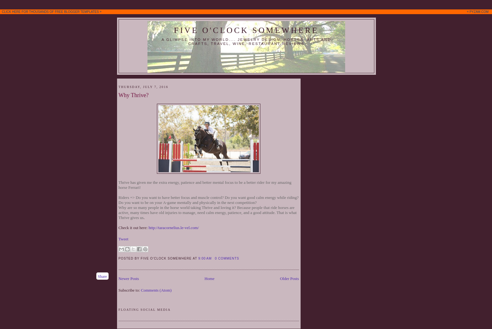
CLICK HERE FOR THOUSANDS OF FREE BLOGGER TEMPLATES (246, 12)
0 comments (227, 258)
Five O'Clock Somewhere (246, 30)
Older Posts (289, 278)
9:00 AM (205, 258)
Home (210, 278)
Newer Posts (129, 278)
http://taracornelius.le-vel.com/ (174, 227)
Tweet (124, 239)
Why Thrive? (134, 95)
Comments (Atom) (156, 290)
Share (102, 276)
